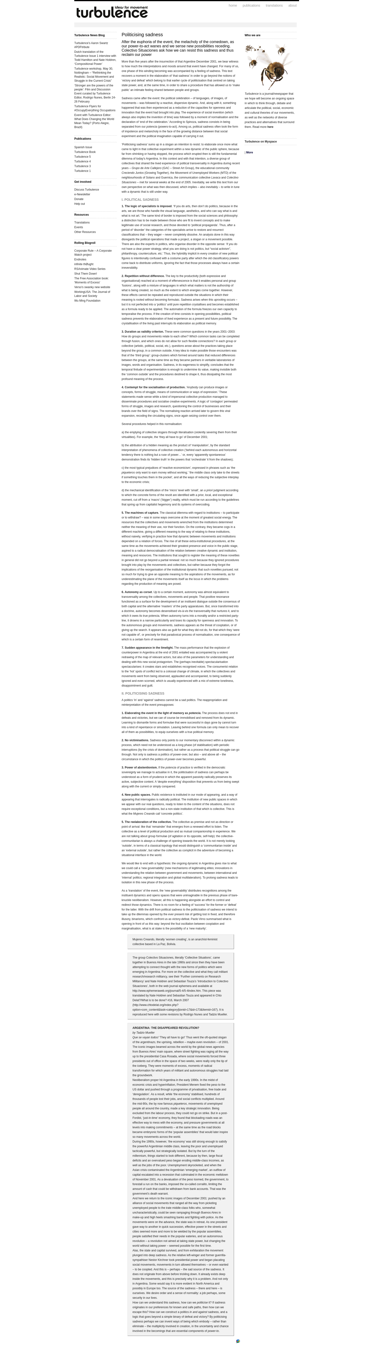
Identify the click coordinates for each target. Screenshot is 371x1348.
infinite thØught (83, 264)
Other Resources (85, 232)
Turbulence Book (85, 152)
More (249, 152)
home (233, 5)
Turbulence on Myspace (261, 141)
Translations (82, 222)
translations (274, 5)
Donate (79, 199)
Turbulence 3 (82, 166)
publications (251, 5)
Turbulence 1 (82, 171)
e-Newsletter (82, 194)
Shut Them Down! (85, 273)
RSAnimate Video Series (90, 269)
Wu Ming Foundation (87, 300)
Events (78, 227)
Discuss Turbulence (86, 189)
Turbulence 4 (82, 161)
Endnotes (80, 259)
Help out (79, 203)
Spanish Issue (83, 147)
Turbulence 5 (82, 156)
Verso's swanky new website (92, 287)
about (292, 5)
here (270, 127)
